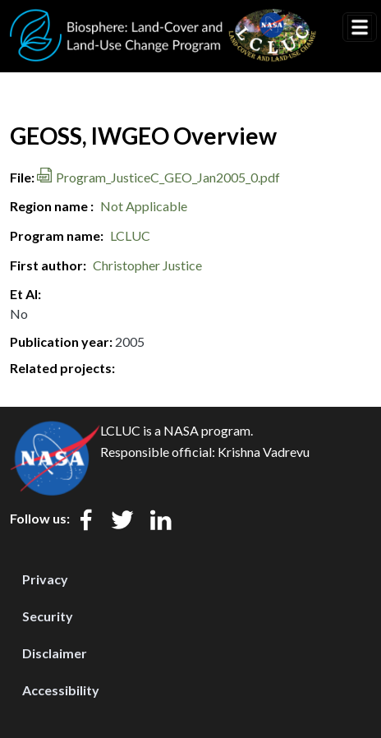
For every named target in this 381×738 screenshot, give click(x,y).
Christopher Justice (147, 265)
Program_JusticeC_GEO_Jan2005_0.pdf (168, 177)
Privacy (45, 579)
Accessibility (60, 690)
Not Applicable (143, 206)
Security (47, 616)
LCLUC (130, 235)
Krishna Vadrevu (264, 451)
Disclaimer (54, 653)
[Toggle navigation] (359, 27)
